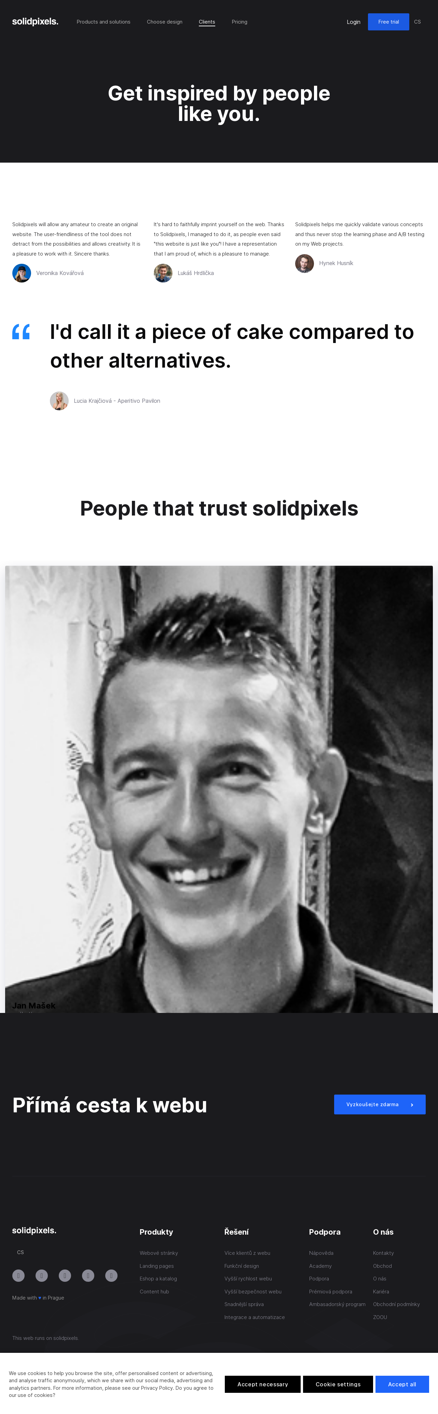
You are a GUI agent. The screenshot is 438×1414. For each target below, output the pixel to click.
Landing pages (157, 1266)
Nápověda (321, 1253)
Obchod (382, 1266)
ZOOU (380, 1317)
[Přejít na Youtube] (42, 1275)
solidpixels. (66, 1338)
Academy (320, 1266)
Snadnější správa (244, 1304)
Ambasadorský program (337, 1304)
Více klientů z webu (247, 1253)
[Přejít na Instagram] (18, 1275)
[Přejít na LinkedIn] (65, 1275)
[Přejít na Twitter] (111, 1275)
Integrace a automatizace (254, 1317)
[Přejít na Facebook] (88, 1275)
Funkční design (241, 1266)
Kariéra (381, 1291)
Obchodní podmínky (396, 1304)
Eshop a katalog (158, 1278)
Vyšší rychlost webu (248, 1278)
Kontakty (383, 1253)
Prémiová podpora (330, 1291)
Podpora (319, 1278)
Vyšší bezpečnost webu (253, 1291)
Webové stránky (159, 1253)
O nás (379, 1278)
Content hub (154, 1291)
